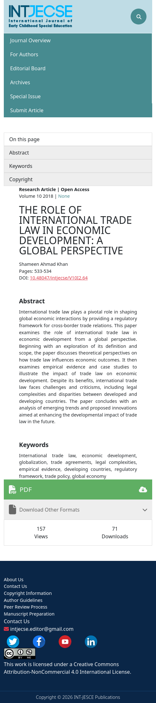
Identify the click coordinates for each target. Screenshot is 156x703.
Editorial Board (28, 68)
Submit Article (26, 110)
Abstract (19, 152)
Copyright (21, 179)
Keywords (20, 165)
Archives (20, 82)
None (64, 196)
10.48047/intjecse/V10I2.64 (59, 278)
